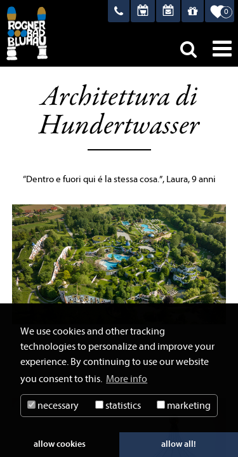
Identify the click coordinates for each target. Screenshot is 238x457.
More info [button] (126, 379)
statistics (118, 405)
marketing (184, 405)
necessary (53, 405)
